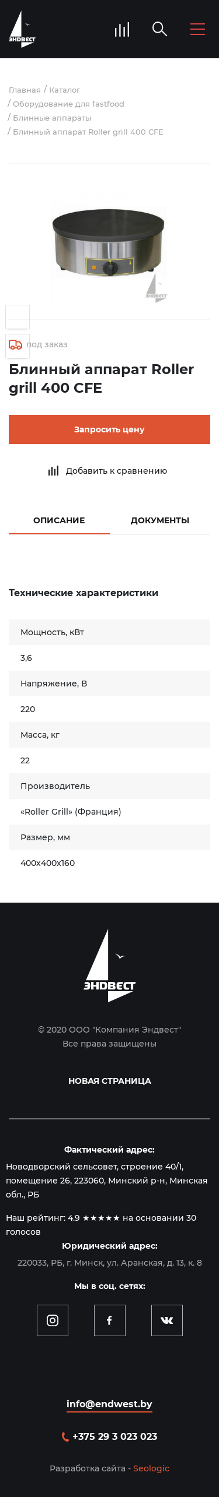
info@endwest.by (109, 1404)
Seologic (151, 1468)
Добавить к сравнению (116, 471)
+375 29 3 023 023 (114, 1436)
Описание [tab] (59, 520)
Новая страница (109, 1081)
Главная (25, 89)
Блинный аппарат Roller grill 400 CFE (88, 131)
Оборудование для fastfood (68, 103)
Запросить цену (109, 429)
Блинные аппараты (52, 117)
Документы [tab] (160, 520)
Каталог (64, 89)
